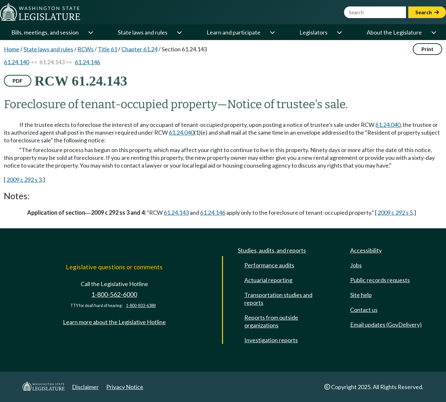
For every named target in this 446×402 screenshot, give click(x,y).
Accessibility (366, 250)
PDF (18, 80)
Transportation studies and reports (278, 298)
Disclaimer (85, 386)
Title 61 (107, 49)
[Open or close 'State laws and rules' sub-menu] (179, 32)
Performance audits (269, 265)
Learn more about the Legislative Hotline (114, 321)
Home (11, 49)
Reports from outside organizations (271, 321)
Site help (361, 294)
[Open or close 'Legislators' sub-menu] (339, 32)
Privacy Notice (124, 386)
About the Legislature (394, 32)
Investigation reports (271, 340)
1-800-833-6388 (141, 305)
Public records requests (380, 279)
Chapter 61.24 (139, 49)
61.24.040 (387, 124)
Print (427, 49)
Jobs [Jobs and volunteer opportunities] (356, 265)
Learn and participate (233, 32)
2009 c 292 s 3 (24, 179)
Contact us (364, 309)
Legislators (313, 32)
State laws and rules (142, 32)
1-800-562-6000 (114, 294)
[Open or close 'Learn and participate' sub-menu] (272, 32)
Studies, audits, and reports (272, 250)
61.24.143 (176, 212)
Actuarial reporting (268, 279)
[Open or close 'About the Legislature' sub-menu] (433, 32)
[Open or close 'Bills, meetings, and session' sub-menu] (90, 32)
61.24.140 (16, 62)
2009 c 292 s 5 (395, 212)
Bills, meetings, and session (45, 32)
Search (427, 12)
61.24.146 (87, 62)
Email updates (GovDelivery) (386, 324)
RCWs (85, 49)
